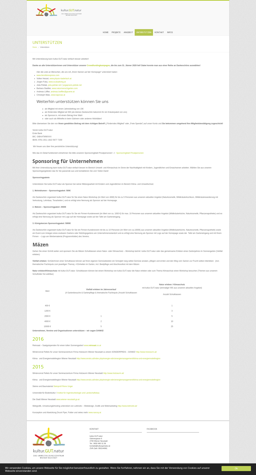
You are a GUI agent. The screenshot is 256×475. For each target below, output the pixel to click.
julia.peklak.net (54, 85)
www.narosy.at (94, 412)
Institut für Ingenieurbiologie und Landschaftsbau (78, 393)
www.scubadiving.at (57, 82)
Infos (170, 32)
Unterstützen (143, 32)
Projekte (116, 32)
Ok (236, 468)
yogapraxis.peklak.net (72, 85)
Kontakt (159, 32)
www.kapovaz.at (58, 95)
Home (105, 32)
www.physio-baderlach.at (60, 78)
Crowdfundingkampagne (98, 65)
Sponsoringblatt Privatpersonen (130, 153)
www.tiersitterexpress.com (48, 75)
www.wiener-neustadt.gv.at (68, 399)
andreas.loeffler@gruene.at (62, 91)
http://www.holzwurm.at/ (146, 352)
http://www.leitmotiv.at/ (127, 406)
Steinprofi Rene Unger (63, 386)
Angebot (128, 32)
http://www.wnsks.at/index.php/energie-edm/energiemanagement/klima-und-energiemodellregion (118, 358)
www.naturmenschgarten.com (65, 88)
